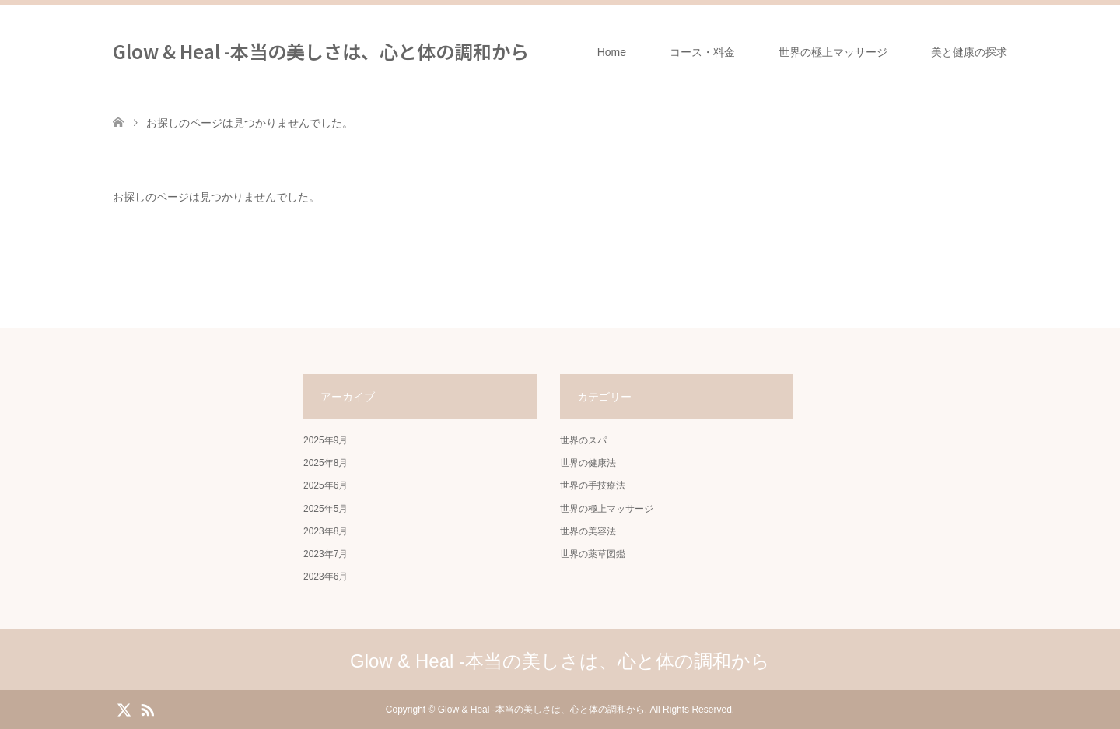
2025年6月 (325, 485)
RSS (147, 708)
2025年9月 (325, 440)
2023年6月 (325, 576)
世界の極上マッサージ (833, 52)
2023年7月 (325, 554)
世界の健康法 (588, 462)
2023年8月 (325, 531)
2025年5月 (325, 508)
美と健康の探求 (969, 52)
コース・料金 (702, 52)
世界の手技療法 (592, 485)
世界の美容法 (588, 531)
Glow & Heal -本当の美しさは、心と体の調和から (321, 51)
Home (611, 52)
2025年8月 (325, 462)
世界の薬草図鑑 (592, 554)
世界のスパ (583, 440)
